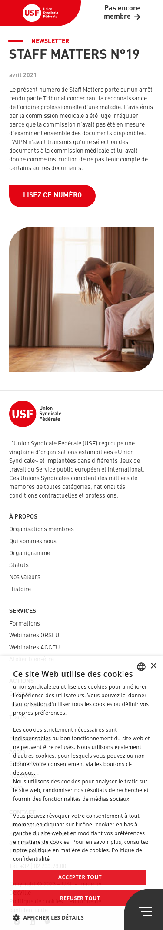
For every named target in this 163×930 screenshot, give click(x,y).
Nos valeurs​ (24, 577)
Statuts (19, 565)
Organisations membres (41, 529)
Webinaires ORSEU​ (34, 635)
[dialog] (81, 793)
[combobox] (141, 666)
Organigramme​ (29, 553)
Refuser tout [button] (80, 898)
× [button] (153, 666)
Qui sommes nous (33, 542)
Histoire (20, 589)
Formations (24, 624)
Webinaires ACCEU (34, 648)
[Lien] (40, 13)
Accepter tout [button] (80, 877)
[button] (81, 917)
